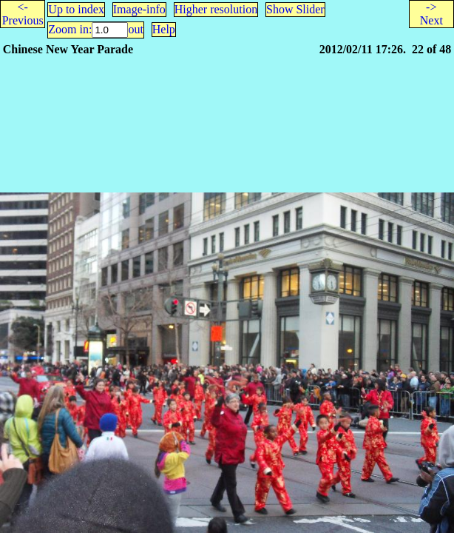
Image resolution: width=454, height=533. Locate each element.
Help (163, 29)
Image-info (139, 9)
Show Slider (295, 9)
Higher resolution (216, 9)
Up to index (76, 9)
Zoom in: (70, 29)
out (135, 29)
